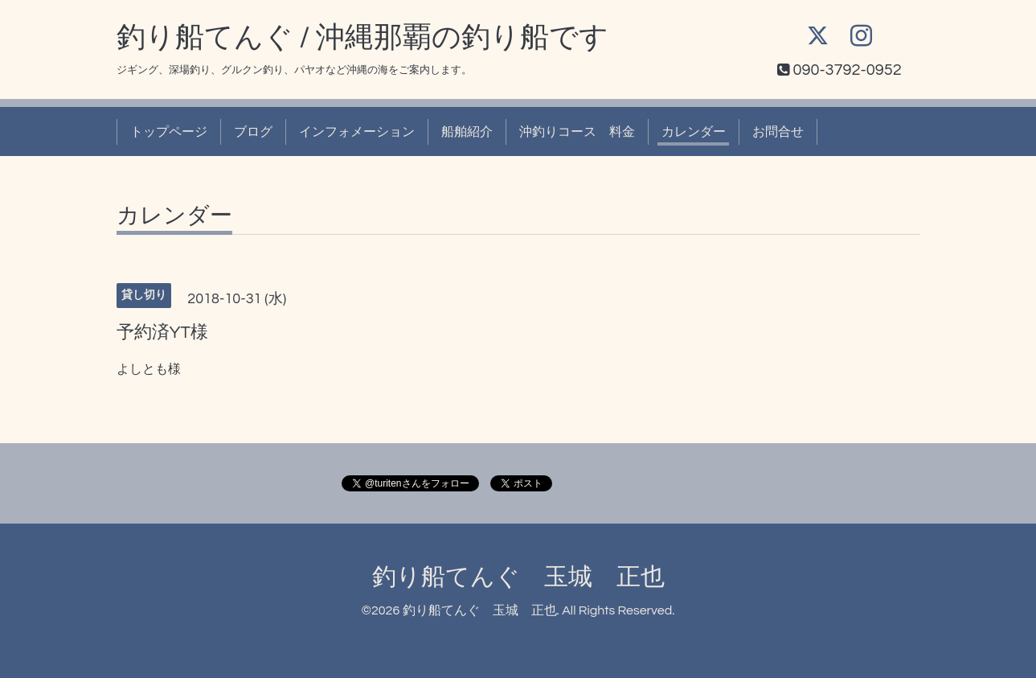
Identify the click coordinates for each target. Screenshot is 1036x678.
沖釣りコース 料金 (577, 131)
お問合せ (778, 131)
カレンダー (693, 131)
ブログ (253, 131)
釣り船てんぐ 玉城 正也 (518, 577)
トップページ (168, 131)
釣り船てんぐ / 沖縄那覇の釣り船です (363, 38)
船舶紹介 (467, 131)
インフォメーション (357, 131)
